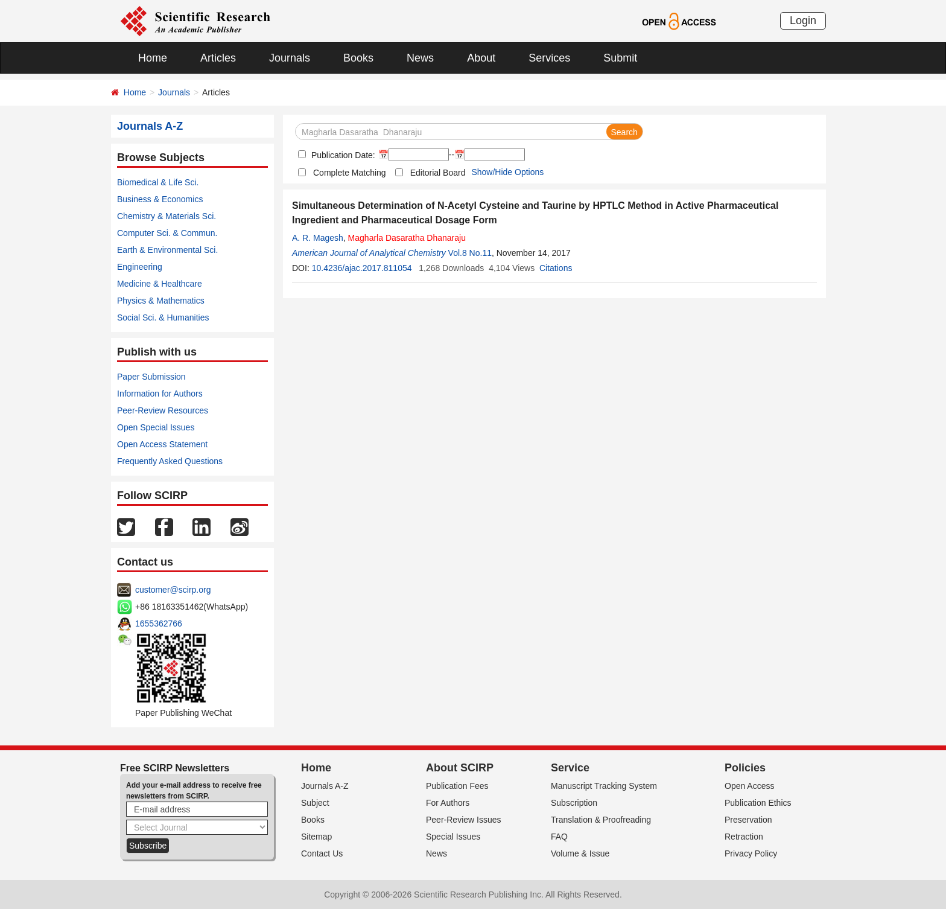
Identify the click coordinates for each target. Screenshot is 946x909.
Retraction (744, 836)
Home (152, 58)
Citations (555, 268)
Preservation (748, 819)
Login (803, 20)
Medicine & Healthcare (159, 284)
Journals (289, 58)
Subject (315, 803)
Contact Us (322, 853)
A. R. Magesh (317, 238)
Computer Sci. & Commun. (167, 233)
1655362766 (158, 623)
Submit (620, 58)
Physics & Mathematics (161, 300)
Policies (745, 768)
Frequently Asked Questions (170, 461)
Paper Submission (151, 376)
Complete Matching (349, 172)
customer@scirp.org (173, 590)
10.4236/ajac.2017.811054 (362, 268)
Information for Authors (160, 393)
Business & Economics (160, 199)
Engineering (139, 267)
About (481, 58)
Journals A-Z (325, 786)
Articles (218, 58)
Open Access (750, 786)
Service (570, 768)
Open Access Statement (162, 444)
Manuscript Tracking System (604, 786)
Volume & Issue (580, 853)
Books (358, 58)
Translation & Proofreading (601, 819)
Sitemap (316, 836)
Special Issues (453, 836)
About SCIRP (460, 768)
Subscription (574, 803)
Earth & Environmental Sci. (167, 250)
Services (549, 58)
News (420, 58)
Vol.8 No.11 (470, 253)
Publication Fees (457, 786)
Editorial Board (438, 172)
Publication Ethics (758, 803)
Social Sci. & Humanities (163, 317)
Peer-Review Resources (162, 410)
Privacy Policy (751, 853)
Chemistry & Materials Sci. (166, 216)
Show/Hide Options (507, 172)
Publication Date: (342, 155)
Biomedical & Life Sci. (157, 182)
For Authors (447, 803)
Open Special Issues (155, 427)
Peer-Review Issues (463, 819)
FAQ (559, 836)
